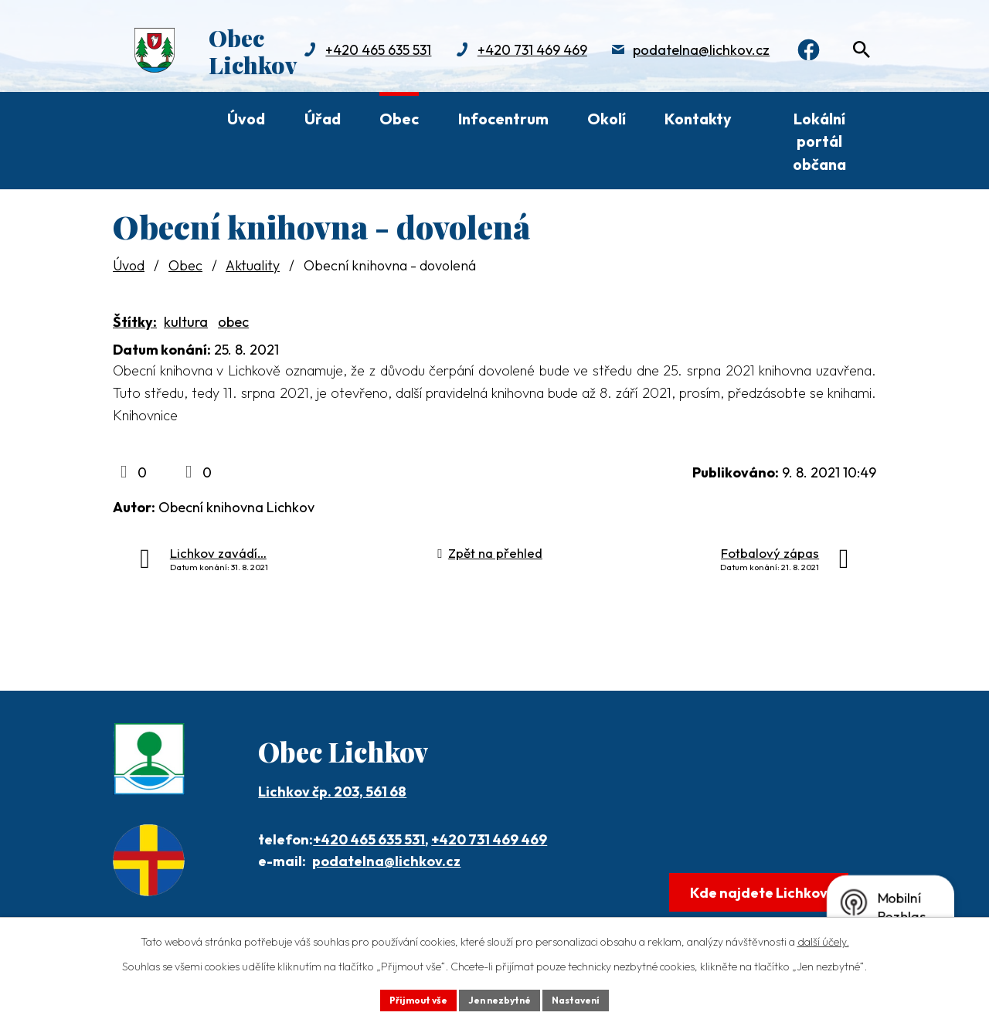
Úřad (322, 118)
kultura (186, 322)
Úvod (246, 118)
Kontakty (698, 118)
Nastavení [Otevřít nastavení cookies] (587, 998)
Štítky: (135, 322)
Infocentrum (503, 118)
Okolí (606, 118)
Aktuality (253, 265)
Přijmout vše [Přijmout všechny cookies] (407, 998)
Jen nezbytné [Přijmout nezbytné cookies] (500, 998)
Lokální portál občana (819, 141)
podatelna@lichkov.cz (509, 66)
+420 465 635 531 (369, 839)
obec (233, 322)
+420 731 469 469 (340, 66)
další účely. (823, 938)
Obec (399, 118)
